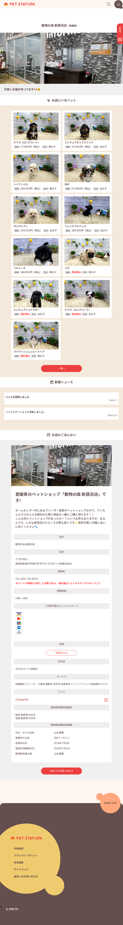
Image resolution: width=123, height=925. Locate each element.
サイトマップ (21, 869)
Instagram (22, 699)
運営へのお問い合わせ (26, 876)
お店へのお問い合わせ (61, 771)
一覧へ (61, 368)
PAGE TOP (110, 803)
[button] (1, 907)
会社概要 (19, 862)
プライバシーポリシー (26, 855)
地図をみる (61, 652)
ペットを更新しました (17, 397)
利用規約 (19, 848)
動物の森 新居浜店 (60, 25)
